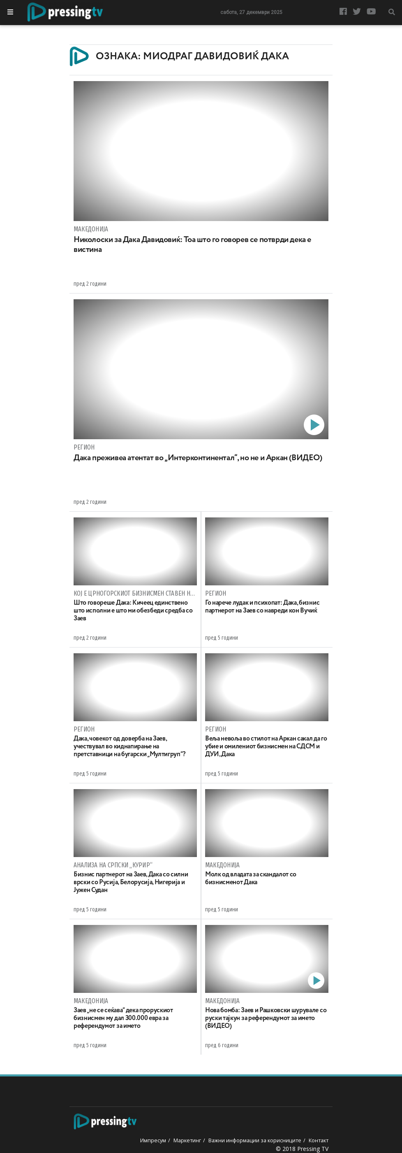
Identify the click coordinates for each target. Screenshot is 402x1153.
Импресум (153, 1140)
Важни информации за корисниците (254, 1140)
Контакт (318, 1140)
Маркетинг (187, 1140)
